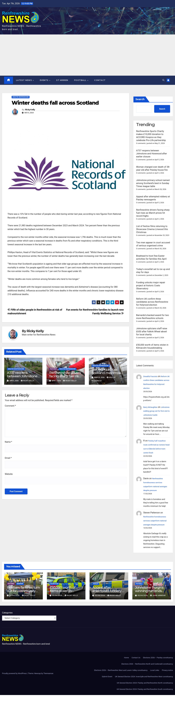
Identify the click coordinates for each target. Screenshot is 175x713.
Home (126, 676)
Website (9, 474)
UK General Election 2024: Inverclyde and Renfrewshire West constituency (144, 695)
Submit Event (107, 695)
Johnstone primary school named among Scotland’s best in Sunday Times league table (153, 183)
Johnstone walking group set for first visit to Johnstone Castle (155, 425)
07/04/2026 (14, 613)
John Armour (158, 613)
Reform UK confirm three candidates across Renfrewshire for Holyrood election (152, 308)
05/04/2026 (57, 613)
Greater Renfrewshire (20, 97)
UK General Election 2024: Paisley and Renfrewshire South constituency (145, 707)
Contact (100, 80)
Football (80, 80)
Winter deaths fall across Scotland (55, 103)
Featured (53, 369)
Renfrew (20, 601)
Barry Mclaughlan (151, 417)
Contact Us (136, 676)
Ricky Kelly (30, 110)
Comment (10, 406)
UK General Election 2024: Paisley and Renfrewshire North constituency (145, 701)
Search (140, 99)
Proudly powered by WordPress (14, 691)
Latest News (24, 80)
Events (44, 80)
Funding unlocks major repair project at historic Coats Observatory (150, 291)
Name (8, 442)
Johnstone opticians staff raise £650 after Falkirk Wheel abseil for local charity (151, 337)
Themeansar (48, 691)
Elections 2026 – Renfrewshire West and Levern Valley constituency (121, 688)
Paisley (95, 601)
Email (8, 458)
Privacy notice (167, 688)
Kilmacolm (54, 601)
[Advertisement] (87, 55)
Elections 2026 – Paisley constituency (158, 676)
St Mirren (62, 80)
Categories (7, 630)
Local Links (154, 688)
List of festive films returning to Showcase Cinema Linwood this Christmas (152, 229)
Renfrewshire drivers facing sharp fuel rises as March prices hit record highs (153, 213)
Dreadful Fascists (151, 382)
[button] (163, 80)
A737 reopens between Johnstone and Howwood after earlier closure (151, 153)
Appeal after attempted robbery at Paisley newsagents (108, 608)
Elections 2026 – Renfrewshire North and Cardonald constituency (147, 682)
